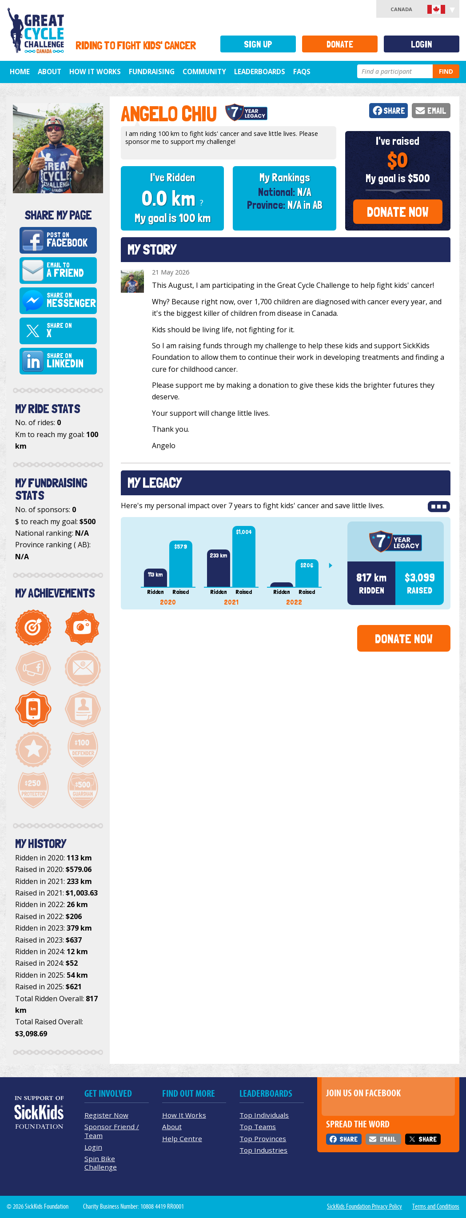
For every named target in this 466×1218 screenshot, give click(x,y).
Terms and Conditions (435, 1206)
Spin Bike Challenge (100, 1162)
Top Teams (257, 1126)
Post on (70, 240)
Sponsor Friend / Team (111, 1130)
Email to (70, 270)
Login (421, 44)
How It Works (95, 71)
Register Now (106, 1115)
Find (446, 71)
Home (20, 71)
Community (204, 71)
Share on (71, 300)
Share (394, 111)
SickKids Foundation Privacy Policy (364, 1206)
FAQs (302, 71)
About (49, 71)
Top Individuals (264, 1115)
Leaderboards (259, 71)
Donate (340, 44)
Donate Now (398, 212)
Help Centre (182, 1138)
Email (436, 111)
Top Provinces (262, 1138)
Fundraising (152, 71)
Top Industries (263, 1150)
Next (334, 565)
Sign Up (258, 44)
